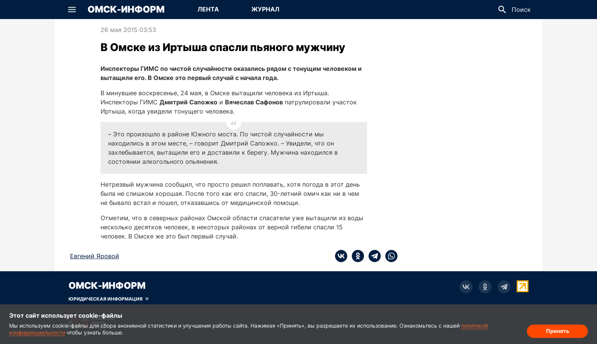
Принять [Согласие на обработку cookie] (557, 331)
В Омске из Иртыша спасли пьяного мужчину (223, 47)
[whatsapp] (389, 256)
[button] (71, 9)
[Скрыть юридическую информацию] (108, 299)
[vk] (341, 256)
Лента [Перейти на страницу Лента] (208, 9)
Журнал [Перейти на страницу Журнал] (265, 9)
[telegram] (372, 256)
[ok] (355, 256)
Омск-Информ (126, 9)
